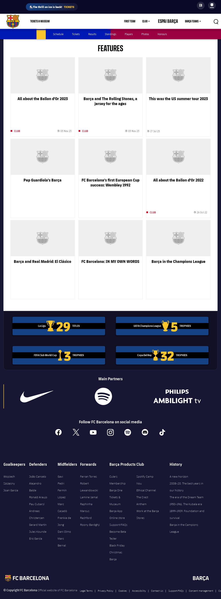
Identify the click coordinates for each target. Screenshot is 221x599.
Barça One (115, 484)
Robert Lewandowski (89, 480)
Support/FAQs (118, 518)
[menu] (212, 5)
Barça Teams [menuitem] (192, 21)
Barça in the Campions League (184, 522)
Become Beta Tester (117, 529)
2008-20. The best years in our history (186, 480)
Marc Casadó (62, 501)
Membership (81, 21)
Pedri (61, 477)
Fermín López (62, 487)
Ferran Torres (88, 470)
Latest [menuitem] (41, 34)
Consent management (201, 584)
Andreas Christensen (36, 508)
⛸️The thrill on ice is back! (51, 7)
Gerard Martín (38, 518)
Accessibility (139, 584)
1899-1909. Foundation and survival (187, 508)
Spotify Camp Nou (144, 474)
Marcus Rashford (86, 508)
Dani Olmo (64, 525)
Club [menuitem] (152, 21)
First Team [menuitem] (137, 21)
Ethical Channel (146, 484)
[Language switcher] (201, 5)
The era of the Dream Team (187, 491)
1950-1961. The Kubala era (186, 498)
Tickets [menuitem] (76, 34)
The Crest (142, 491)
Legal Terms (86, 584)
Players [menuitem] (129, 34)
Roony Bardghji (90, 518)
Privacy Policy (105, 584)
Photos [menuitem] (145, 34)
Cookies (122, 584)
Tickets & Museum (115, 494)
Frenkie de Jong (64, 515)
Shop (63, 21)
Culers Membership (117, 474)
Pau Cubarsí (36, 498)
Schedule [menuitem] (58, 34)
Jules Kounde (37, 525)
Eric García (35, 532)
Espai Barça (172, 21)
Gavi (60, 470)
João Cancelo (37, 470)
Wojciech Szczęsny (9, 474)
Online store (117, 511)
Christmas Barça (115, 549)
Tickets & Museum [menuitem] (40, 21)
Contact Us (157, 584)
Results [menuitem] (92, 34)
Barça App (115, 504)
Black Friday (117, 539)
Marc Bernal (62, 536)
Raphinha (86, 498)
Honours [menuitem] (162, 34)
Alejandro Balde (35, 480)
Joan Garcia (10, 484)
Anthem (141, 498)
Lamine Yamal (89, 491)
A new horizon (179, 470)
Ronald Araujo (38, 491)
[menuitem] (211, 4)
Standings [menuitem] (110, 34)
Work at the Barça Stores (147, 508)
